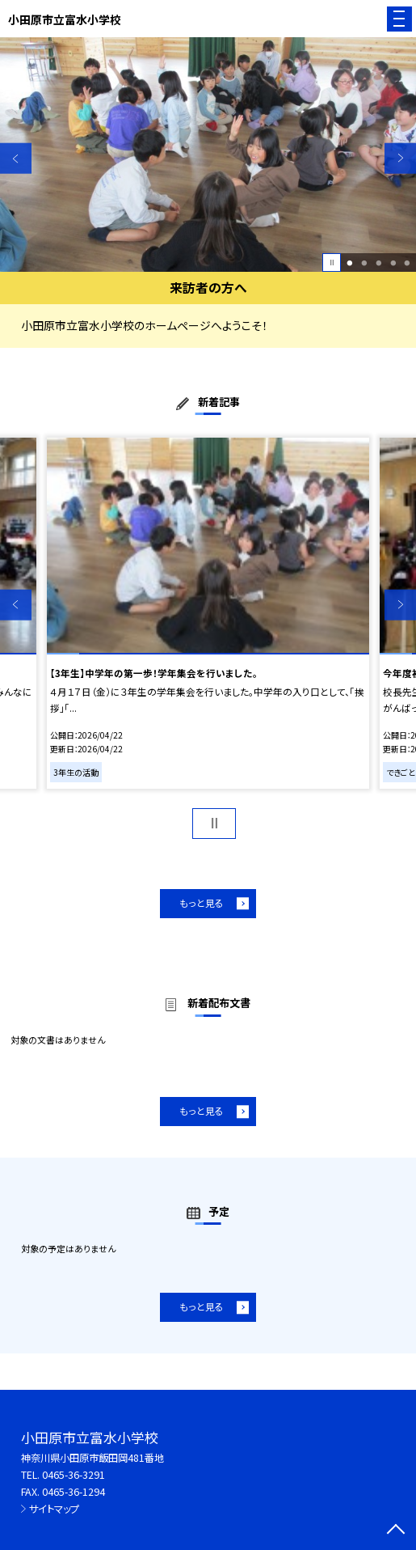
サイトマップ (54, 1508)
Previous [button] (16, 158)
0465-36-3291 (73, 1474)
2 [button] (364, 263)
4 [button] (393, 263)
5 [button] (407, 263)
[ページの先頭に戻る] (396, 1530)
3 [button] (378, 263)
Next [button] (400, 158)
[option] (208, 154)
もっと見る (201, 902)
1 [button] (350, 263)
